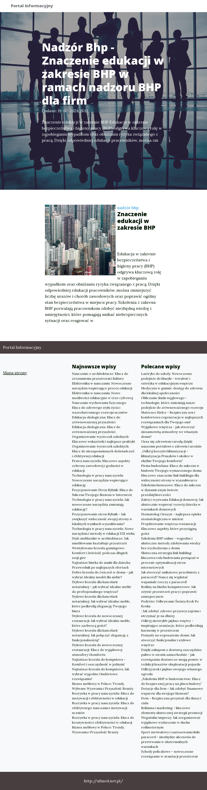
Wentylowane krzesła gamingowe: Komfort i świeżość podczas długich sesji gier (100, 553)
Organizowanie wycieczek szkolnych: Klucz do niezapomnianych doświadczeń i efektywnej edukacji (103, 451)
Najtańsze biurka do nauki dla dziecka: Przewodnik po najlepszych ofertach (101, 565)
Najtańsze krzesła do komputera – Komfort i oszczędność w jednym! (99, 661)
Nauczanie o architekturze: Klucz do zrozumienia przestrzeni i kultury (100, 376)
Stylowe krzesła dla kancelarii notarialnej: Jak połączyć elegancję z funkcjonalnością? (100, 635)
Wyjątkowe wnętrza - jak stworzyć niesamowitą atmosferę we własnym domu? (169, 432)
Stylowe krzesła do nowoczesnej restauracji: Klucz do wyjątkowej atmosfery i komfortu (97, 650)
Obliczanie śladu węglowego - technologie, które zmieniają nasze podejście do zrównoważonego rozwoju (172, 403)
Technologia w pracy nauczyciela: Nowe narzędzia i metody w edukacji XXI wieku (103, 531)
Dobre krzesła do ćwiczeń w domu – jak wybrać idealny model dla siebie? (102, 574)
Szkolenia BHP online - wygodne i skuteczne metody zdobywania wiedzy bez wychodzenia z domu (170, 543)
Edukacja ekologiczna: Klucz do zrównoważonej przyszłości (96, 419)
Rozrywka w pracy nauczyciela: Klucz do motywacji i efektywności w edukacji (103, 695)
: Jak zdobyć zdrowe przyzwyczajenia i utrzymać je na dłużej (171, 613)
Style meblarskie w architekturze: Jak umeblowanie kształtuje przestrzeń (100, 540)
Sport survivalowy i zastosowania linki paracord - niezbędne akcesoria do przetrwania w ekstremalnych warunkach (170, 739)
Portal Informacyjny (35, 6)
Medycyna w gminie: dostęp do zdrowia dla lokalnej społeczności (172, 390)
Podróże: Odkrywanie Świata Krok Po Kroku (170, 603)
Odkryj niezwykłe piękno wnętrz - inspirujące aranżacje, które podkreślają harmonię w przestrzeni (172, 625)
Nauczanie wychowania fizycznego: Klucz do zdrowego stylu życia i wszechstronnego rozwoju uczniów (100, 407)
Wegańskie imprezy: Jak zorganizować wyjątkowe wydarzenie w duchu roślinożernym (171, 722)
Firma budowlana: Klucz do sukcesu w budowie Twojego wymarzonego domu (171, 468)
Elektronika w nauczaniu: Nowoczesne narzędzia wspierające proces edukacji (102, 385)
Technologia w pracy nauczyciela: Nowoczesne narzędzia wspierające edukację (100, 480)
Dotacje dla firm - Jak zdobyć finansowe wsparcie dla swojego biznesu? (172, 690)
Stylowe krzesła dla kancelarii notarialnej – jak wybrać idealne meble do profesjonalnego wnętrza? (101, 587)
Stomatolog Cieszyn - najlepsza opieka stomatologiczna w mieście (171, 516)
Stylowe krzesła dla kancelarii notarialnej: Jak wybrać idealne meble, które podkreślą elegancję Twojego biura (101, 603)
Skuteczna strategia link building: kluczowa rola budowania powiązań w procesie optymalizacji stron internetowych (170, 560)
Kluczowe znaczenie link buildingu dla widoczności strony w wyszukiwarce (170, 477)
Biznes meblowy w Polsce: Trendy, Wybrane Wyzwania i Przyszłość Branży (102, 686)
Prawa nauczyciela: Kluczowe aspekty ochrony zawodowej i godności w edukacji (101, 466)
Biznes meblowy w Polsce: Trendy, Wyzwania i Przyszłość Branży (98, 729)
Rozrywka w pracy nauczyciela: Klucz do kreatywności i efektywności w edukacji (103, 720)
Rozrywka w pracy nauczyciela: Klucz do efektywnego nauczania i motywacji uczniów (103, 708)
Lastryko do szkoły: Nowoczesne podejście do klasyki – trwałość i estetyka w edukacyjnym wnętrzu (167, 378)
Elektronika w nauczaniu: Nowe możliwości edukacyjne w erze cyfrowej (102, 395)
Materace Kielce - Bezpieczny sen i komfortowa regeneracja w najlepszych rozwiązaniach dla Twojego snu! (172, 417)
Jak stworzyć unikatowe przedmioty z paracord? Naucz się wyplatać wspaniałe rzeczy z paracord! (170, 577)
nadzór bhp (128, 207)
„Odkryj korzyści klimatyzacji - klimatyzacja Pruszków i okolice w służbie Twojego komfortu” (167, 456)
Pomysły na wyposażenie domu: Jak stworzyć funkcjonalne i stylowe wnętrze (168, 640)
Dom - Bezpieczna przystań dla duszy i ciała (171, 700)
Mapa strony (15, 372)
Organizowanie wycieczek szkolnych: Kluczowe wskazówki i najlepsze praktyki (103, 439)
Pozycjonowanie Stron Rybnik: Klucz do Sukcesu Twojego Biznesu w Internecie (102, 492)
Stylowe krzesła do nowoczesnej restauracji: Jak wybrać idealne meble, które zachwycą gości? (101, 621)
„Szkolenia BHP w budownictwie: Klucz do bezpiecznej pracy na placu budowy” (171, 681)
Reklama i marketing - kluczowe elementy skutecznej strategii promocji (171, 710)
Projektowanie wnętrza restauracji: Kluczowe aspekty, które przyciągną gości (168, 528)
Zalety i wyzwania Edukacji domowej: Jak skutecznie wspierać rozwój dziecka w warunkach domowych (172, 504)
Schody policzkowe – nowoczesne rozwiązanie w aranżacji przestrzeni (169, 753)
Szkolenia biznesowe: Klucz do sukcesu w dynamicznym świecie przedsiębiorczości (171, 490)
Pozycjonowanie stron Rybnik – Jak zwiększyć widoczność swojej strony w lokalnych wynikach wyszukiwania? (102, 519)
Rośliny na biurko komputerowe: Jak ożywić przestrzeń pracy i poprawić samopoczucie (169, 591)
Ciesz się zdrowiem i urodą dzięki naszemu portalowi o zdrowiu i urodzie (171, 443)
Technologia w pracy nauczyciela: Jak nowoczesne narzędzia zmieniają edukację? (100, 504)
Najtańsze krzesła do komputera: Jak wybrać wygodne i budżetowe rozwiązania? (100, 674)
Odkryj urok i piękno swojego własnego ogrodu (171, 671)
